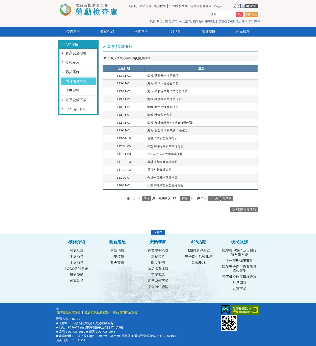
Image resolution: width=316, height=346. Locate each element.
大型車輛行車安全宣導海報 (165, 146)
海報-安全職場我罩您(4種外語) (167, 130)
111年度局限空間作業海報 (165, 154)
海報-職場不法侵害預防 (163, 83)
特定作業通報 (225, 21)
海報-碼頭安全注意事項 (163, 75)
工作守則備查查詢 (239, 261)
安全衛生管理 (76, 109)
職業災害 (171, 21)
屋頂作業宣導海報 (159, 169)
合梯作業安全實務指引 (162, 138)
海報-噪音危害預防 (160, 114)
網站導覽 (145, 6)
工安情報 (117, 257)
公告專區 (73, 32)
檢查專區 (141, 32)
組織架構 (76, 275)
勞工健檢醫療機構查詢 (239, 277)
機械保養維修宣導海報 (162, 162)
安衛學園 (209, 32)
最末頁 (227, 198)
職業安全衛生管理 (248, 21)
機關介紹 (107, 32)
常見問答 (160, 6)
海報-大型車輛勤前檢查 (163, 107)
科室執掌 (76, 281)
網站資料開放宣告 (125, 312)
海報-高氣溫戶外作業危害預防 (167, 91)
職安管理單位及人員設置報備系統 (239, 253)
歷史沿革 (76, 251)
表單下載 (239, 289)
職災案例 (72, 72)
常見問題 (239, 283)
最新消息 (117, 251)
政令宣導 (117, 263)
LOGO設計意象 (76, 269)
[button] (239, 14)
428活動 (175, 32)
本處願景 (76, 257)
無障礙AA (245, 310)
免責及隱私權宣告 (97, 312)
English (219, 6)
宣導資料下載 (76, 100)
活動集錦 (199, 263)
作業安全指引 (76, 53)
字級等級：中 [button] (239, 6)
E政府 (225, 309)
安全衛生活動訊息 (198, 257)
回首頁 (132, 6)
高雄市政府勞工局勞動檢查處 (90, 10)
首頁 (111, 58)
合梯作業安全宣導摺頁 (162, 177)
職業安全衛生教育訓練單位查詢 (239, 269)
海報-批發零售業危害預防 (164, 99)
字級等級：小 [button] (234, 6)
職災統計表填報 (203, 21)
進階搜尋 (251, 14)
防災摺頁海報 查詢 (244, 209)
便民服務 (243, 32)
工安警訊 (72, 91)
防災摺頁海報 (76, 81)
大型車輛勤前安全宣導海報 (165, 185)
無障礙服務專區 (201, 6)
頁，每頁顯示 (161, 198)
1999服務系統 (178, 6)
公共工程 (185, 21)
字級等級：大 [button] (243, 6)
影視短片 (72, 62)
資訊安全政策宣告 (68, 312)
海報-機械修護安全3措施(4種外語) (170, 122)
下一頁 (214, 198)
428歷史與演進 (198, 251)
